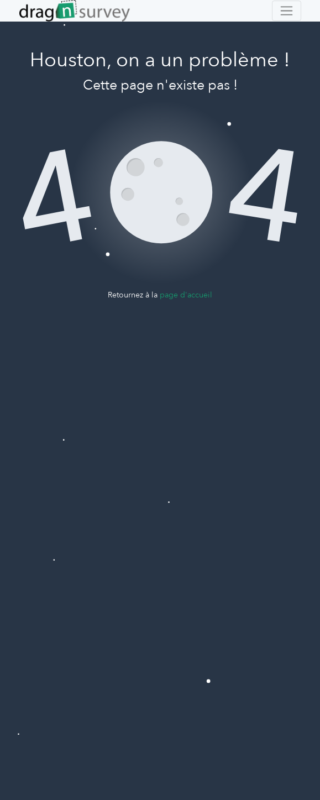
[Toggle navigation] (286, 11)
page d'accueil (186, 295)
